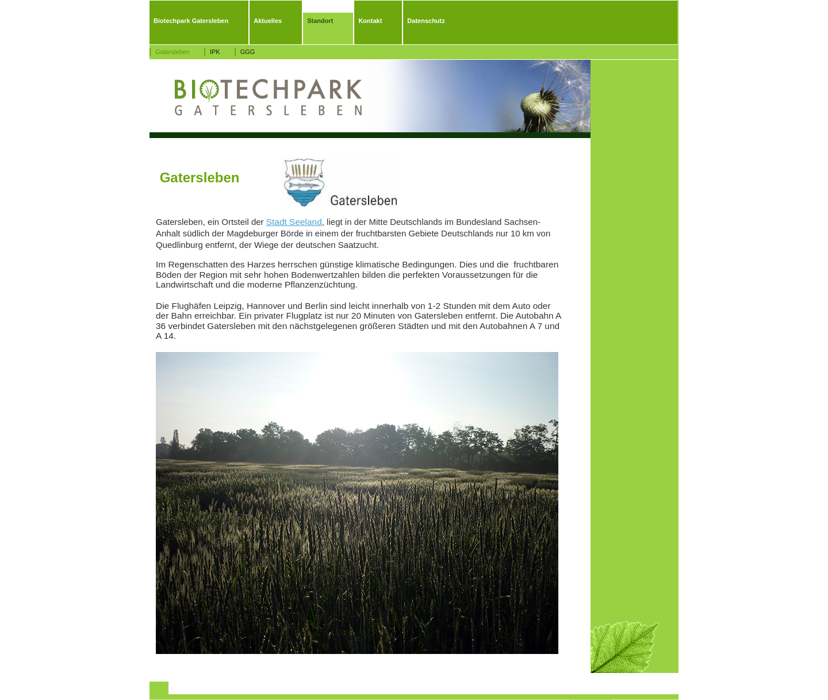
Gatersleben (172, 51)
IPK (215, 51)
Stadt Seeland (294, 222)
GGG (247, 51)
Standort (320, 20)
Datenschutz (425, 20)
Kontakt (370, 20)
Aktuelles (268, 20)
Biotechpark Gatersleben (191, 20)
